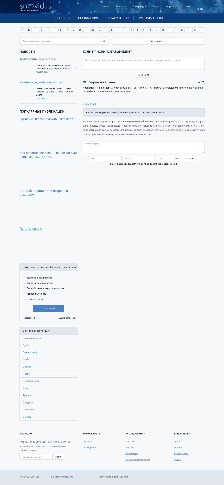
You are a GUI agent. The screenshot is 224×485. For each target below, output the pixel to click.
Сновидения (88, 18)
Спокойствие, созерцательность (45, 288)
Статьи (129, 447)
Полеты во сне (30, 229)
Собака (27, 366)
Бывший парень (32, 338)
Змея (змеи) (30, 352)
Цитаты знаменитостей (137, 459)
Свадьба (28, 402)
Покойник (29, 409)
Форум (186, 6)
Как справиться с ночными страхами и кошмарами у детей (48, 155)
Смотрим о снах (151, 18)
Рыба (26, 359)
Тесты (156, 6)
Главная (104, 6)
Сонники (62, 18)
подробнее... (42, 72)
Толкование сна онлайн (37, 59)
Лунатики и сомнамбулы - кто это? (46, 119)
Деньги (27, 395)
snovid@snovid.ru (65, 477)
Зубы (26, 345)
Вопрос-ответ (181, 453)
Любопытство (35, 299)
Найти (58, 457)
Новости (121, 6)
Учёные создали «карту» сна (41, 82)
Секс (25, 388)
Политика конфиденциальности (113, 477)
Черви (26, 373)
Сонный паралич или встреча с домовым (43, 193)
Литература (139, 6)
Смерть (27, 416)
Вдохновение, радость (39, 277)
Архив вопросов (67, 318)
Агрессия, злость (36, 293)
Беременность (31, 381)
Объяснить (144, 75)
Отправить (191, 158)
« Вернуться (89, 104)
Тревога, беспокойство (40, 283)
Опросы (170, 6)
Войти (200, 7)
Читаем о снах (117, 18)
